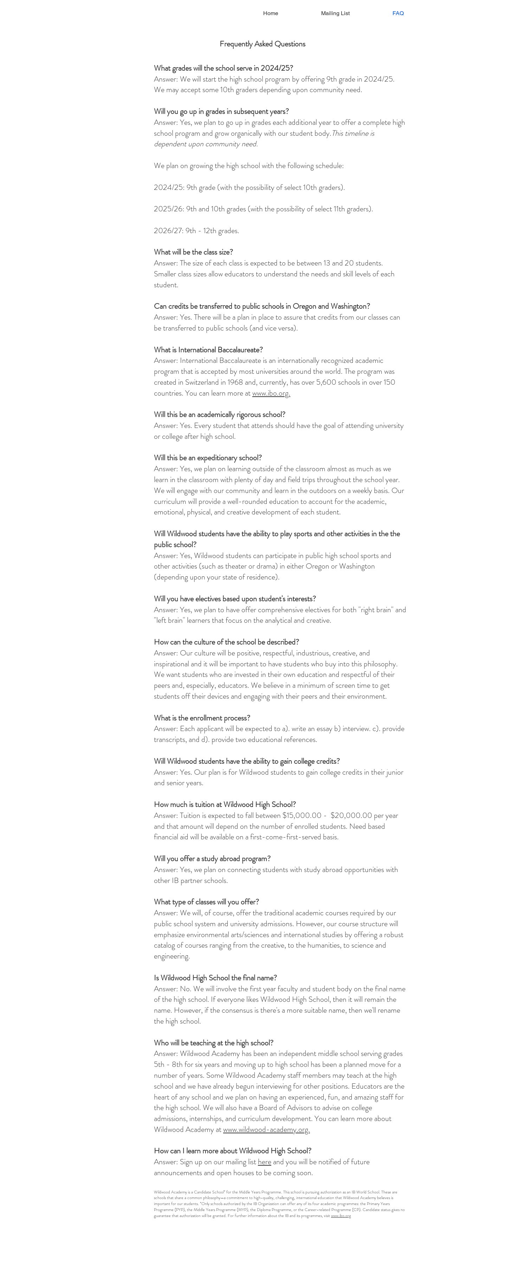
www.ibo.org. (271, 393)
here (264, 1161)
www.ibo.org (341, 1215)
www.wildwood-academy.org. (266, 1129)
